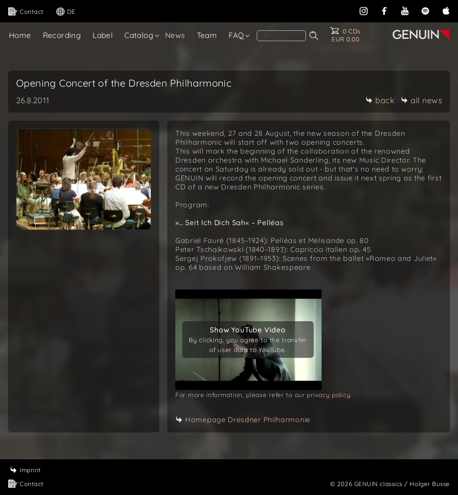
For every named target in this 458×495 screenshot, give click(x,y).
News (175, 35)
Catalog (138, 35)
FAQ (236, 35)
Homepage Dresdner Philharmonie (247, 419)
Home (20, 35)
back (379, 100)
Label (103, 35)
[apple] (445, 10)
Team (207, 35)
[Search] (281, 35)
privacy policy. (329, 395)
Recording (62, 35)
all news (421, 100)
